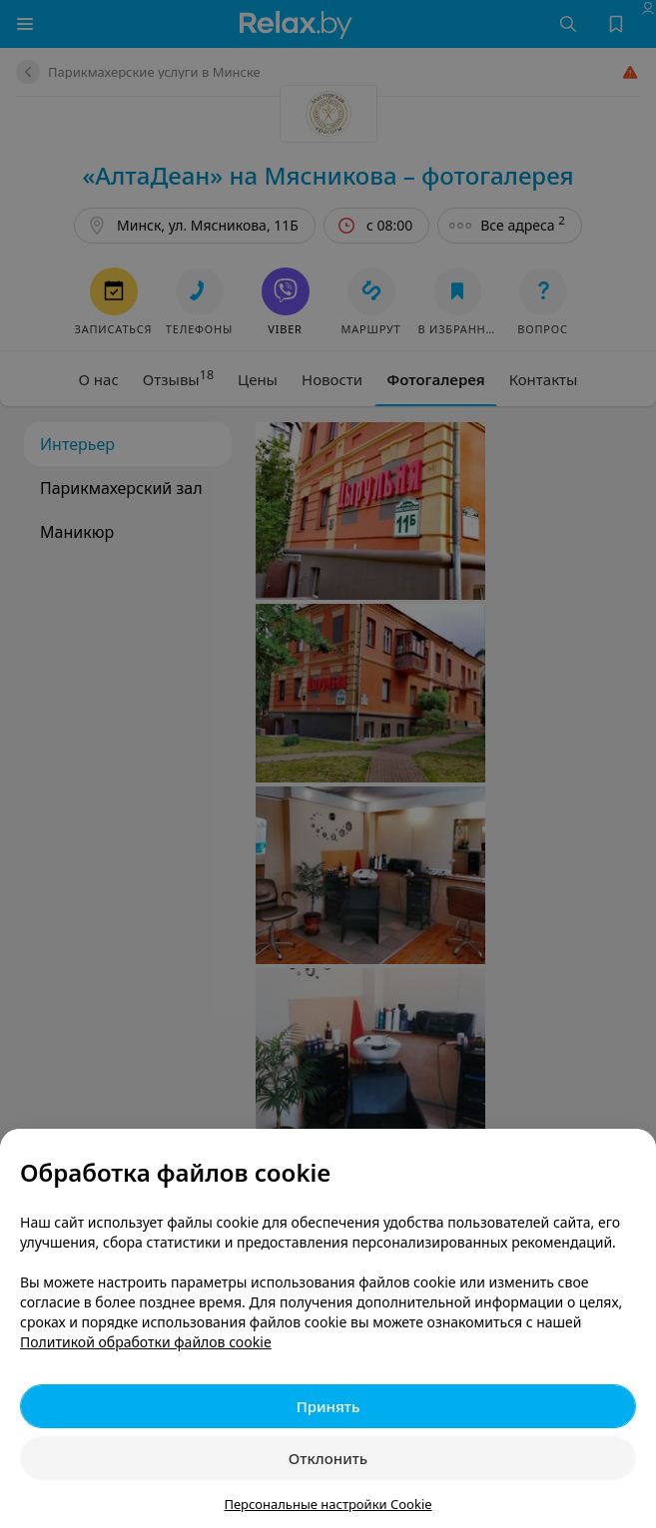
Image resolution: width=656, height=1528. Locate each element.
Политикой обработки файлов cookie (146, 1341)
